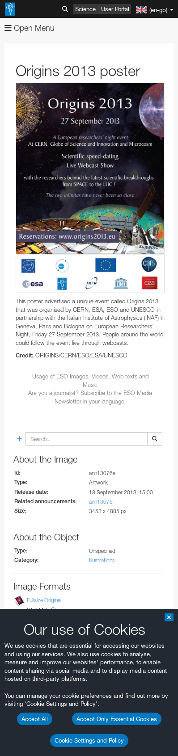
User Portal (115, 9)
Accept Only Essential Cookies (116, 718)
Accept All (34, 718)
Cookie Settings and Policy (89, 740)
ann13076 (101, 501)
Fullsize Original (44, 600)
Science (85, 9)
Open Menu (29, 28)
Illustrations (102, 560)
